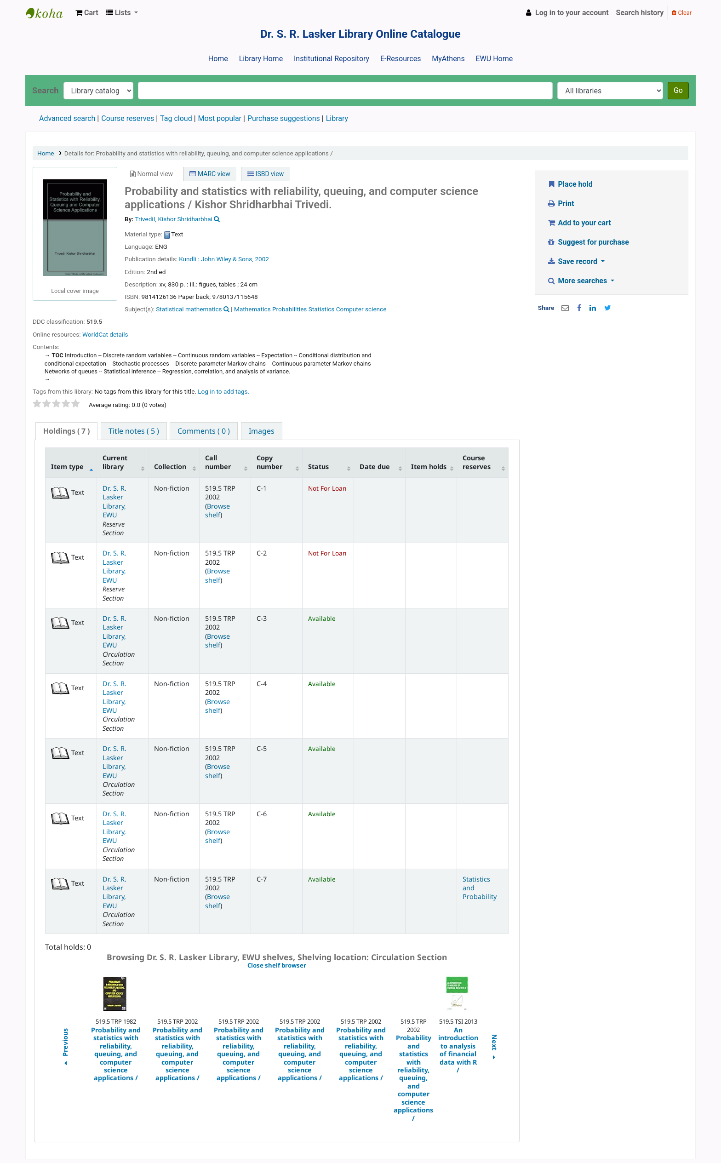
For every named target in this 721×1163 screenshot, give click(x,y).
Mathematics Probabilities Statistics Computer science (310, 309)
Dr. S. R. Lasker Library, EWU (114, 501)
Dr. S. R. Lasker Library (49, 13)
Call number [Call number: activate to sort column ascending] (218, 462)
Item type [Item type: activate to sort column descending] (67, 466)
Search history (640, 12)
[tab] (66, 431)
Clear (682, 12)
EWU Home (494, 58)
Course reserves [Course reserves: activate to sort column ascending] (477, 462)
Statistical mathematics (189, 309)
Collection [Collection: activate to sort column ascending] (170, 466)
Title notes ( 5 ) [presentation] (134, 431)
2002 (262, 259)
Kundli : (189, 259)
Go (678, 90)
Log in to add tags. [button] (223, 391)
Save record (573, 261)
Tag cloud (176, 118)
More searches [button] (578, 280)
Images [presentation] (262, 431)
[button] (87, 13)
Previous (65, 1048)
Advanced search (67, 118)
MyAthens (448, 58)
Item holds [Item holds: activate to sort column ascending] (428, 466)
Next (494, 1048)
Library (337, 118)
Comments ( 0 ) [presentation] (203, 431)
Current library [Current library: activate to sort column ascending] (115, 462)
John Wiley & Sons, (227, 259)
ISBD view (265, 174)
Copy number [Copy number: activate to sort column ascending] (269, 462)
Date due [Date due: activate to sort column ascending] (375, 466)
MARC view (209, 174)
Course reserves (127, 118)
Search (45, 90)
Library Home (261, 58)
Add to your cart (579, 222)
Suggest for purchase (588, 242)
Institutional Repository (331, 58)
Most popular (219, 118)
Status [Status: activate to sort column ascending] (318, 466)
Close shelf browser (308, 965)
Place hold (570, 184)
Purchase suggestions (283, 118)
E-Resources (400, 58)
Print (560, 203)
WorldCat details (105, 334)
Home (218, 58)
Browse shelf (217, 510)
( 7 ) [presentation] (66, 431)
